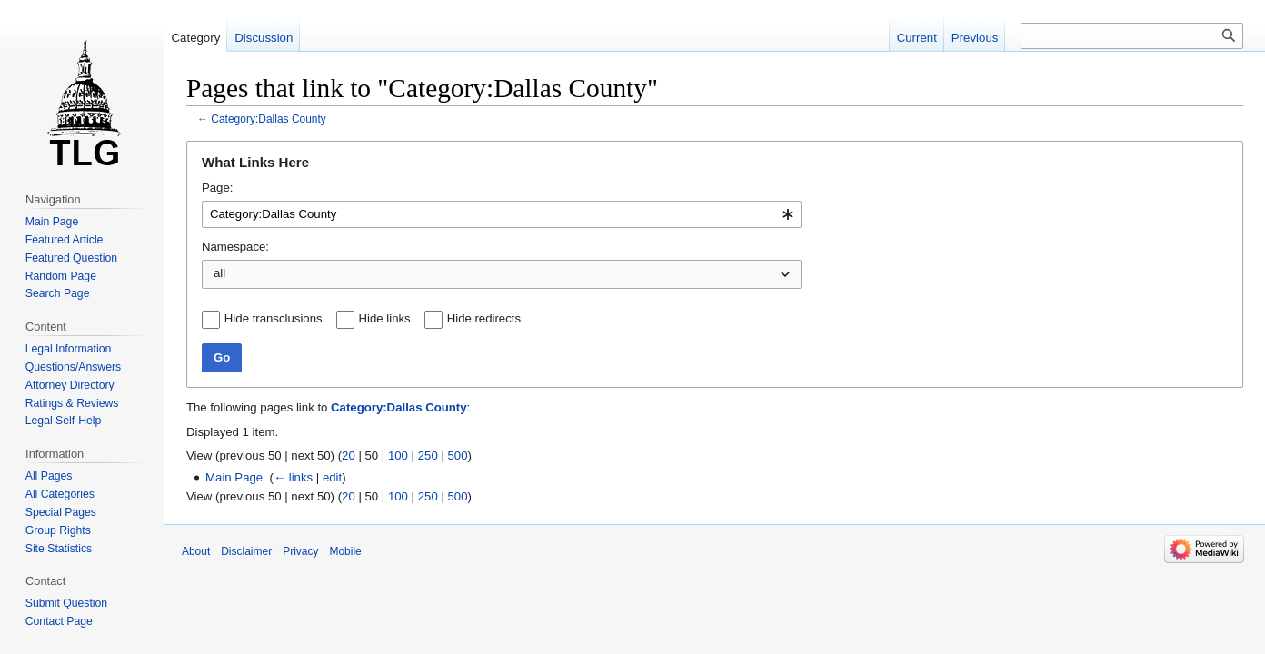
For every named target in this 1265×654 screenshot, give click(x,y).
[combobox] (502, 214)
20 (348, 455)
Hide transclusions (273, 318)
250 (428, 455)
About (196, 551)
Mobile (345, 551)
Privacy (300, 551)
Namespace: (235, 246)
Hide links (385, 318)
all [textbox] (219, 273)
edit (332, 477)
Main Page (234, 477)
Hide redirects (484, 318)
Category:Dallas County (268, 119)
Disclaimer (246, 551)
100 (398, 455)
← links (293, 477)
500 (458, 455)
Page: (217, 187)
